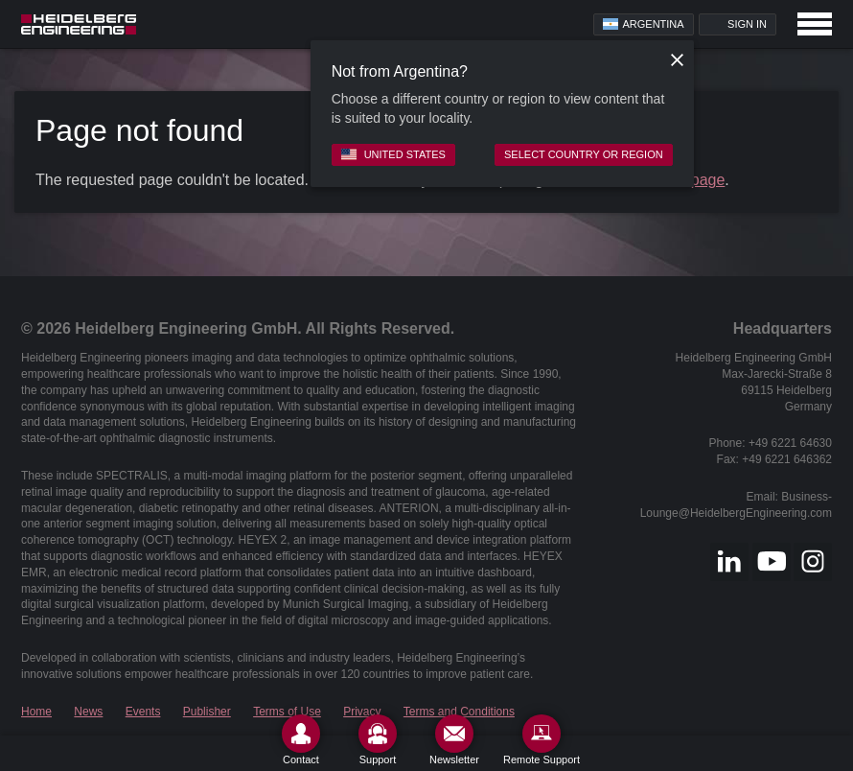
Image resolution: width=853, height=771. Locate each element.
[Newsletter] (454, 740)
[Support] (377, 740)
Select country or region (583, 154)
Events (143, 711)
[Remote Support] (541, 740)
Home (36, 711)
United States (393, 154)
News (88, 711)
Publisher (207, 711)
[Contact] (301, 740)
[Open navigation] (814, 24)
